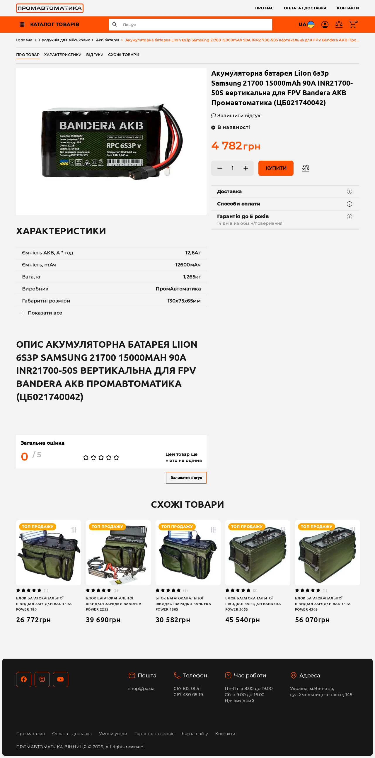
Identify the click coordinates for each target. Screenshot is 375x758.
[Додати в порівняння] (305, 168)
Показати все (40, 313)
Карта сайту (195, 733)
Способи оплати (238, 204)
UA (307, 24)
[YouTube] (60, 679)
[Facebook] (23, 679)
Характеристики (62, 54)
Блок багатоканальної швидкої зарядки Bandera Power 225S (113, 603)
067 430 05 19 (188, 694)
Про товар (28, 54)
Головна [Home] (24, 40)
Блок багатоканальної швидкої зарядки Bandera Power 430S (322, 603)
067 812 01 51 (187, 688)
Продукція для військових (64, 40)
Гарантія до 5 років (249, 220)
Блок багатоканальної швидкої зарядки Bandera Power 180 (43, 603)
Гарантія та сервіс (154, 733)
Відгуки (94, 54)
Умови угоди (113, 733)
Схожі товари (123, 54)
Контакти (348, 8)
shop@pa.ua (141, 688)
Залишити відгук (186, 477)
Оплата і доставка (305, 8)
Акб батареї (107, 40)
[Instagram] (42, 679)
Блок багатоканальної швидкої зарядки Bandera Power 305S (253, 603)
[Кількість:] (232, 168)
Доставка (229, 191)
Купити (276, 168)
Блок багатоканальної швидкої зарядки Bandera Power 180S (183, 603)
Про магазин (30, 733)
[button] (325, 24)
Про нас (264, 8)
